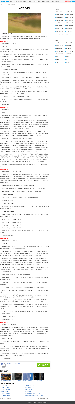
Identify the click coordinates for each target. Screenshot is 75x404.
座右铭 (67, 56)
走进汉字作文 (69, 34)
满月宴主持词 (28, 391)
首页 (11, 1)
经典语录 (57, 1)
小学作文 (15, 1)
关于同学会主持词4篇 (5, 387)
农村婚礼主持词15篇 (5, 389)
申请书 (24, 1)
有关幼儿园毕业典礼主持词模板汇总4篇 (34, 395)
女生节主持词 (4, 385)
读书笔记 (48, 1)
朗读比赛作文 (59, 25)
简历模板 (29, 1)
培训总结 (58, 62)
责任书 (57, 59)
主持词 (13, 4)
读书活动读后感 (59, 54)
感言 (57, 56)
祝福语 (52, 1)
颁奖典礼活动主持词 (5, 393)
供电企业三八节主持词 (30, 389)
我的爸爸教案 (59, 48)
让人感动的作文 (69, 28)
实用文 (9, 4)
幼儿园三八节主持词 (29, 385)
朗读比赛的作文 (69, 25)
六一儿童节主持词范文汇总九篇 (32, 393)
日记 (67, 59)
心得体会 (43, 1)
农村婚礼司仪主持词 (29, 387)
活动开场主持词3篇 (7, 398)
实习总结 (20, 1)
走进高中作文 (69, 31)
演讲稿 (34, 1)
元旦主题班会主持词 (5, 395)
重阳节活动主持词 (5, 391)
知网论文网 (36, 402)
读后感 (38, 1)
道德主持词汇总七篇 (44, 398)
